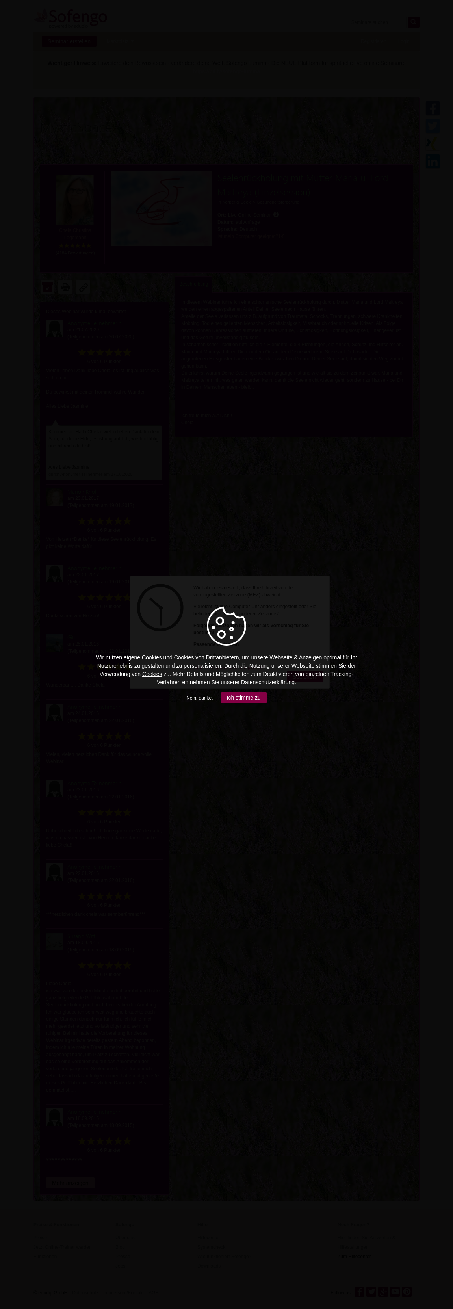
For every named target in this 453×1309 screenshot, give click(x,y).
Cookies (152, 674)
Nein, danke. (199, 698)
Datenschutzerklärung (268, 682)
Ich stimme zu (244, 697)
